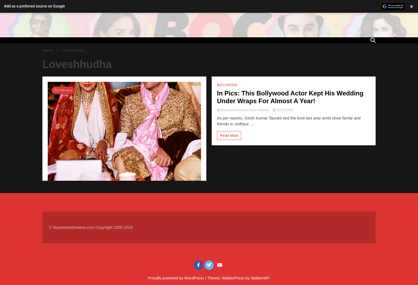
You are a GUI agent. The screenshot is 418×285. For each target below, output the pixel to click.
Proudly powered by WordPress (176, 278)
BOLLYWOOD (227, 85)
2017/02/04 (282, 110)
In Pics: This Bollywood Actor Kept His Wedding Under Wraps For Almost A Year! (290, 97)
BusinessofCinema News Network (243, 110)
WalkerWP (260, 278)
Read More (229, 135)
